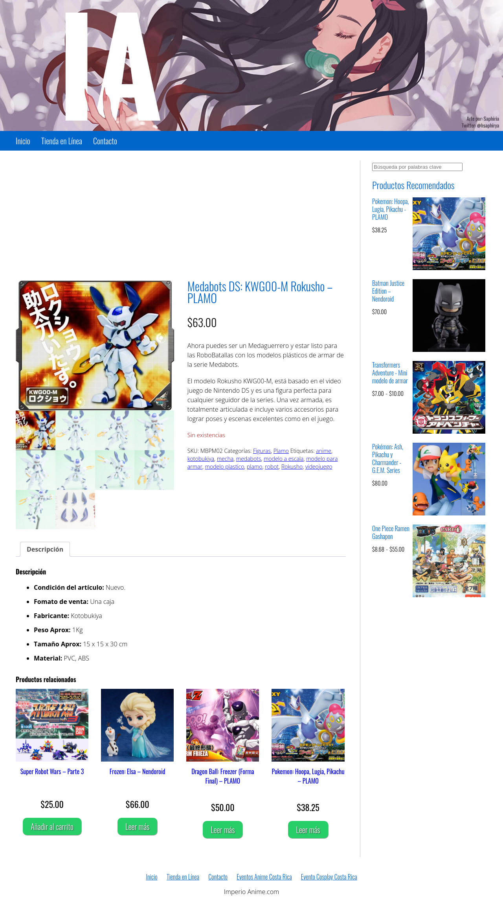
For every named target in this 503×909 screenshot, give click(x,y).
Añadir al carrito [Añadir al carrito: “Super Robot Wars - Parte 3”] (52, 826)
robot (272, 466)
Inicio (23, 141)
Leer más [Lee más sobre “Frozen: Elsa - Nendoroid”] (137, 826)
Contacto (105, 141)
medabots (248, 458)
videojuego (318, 466)
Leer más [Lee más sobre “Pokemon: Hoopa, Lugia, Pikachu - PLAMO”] (308, 829)
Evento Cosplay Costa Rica (329, 876)
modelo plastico (224, 466)
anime (323, 450)
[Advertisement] (181, 215)
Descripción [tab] (45, 549)
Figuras (262, 450)
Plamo (281, 450)
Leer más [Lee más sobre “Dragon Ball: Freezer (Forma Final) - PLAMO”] (223, 829)
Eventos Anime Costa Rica (264, 876)
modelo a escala (284, 458)
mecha (225, 458)
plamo (255, 466)
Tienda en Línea (61, 141)
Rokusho (292, 466)
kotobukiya (200, 458)
